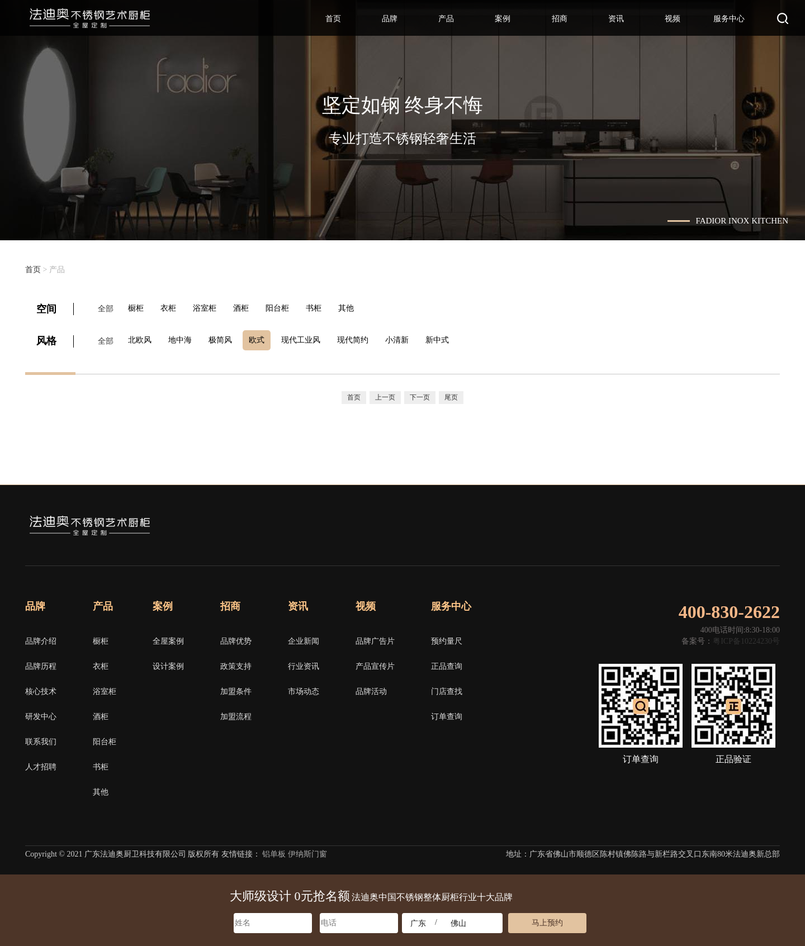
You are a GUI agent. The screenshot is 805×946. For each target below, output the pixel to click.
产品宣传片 (375, 663)
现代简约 (366, 338)
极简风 (227, 338)
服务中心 (729, 19)
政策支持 (236, 663)
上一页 (385, 393)
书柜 (327, 308)
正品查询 (446, 663)
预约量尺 (446, 638)
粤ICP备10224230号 (746, 638)
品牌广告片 (375, 638)
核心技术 (40, 688)
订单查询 (446, 713)
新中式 (455, 338)
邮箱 (774, 522)
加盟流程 (236, 713)
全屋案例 (168, 638)
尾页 (451, 393)
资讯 (616, 19)
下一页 (420, 393)
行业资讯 (303, 663)
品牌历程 (40, 663)
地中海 (184, 338)
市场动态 (303, 688)
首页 (333, 19)
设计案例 (168, 663)
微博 (733, 522)
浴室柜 (211, 308)
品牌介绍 (40, 638)
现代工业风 (312, 338)
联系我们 (40, 738)
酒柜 (250, 308)
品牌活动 (371, 688)
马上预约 (547, 923)
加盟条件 (236, 688)
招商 (559, 19)
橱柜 (138, 308)
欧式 (265, 338)
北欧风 (142, 338)
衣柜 (173, 308)
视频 (672, 19)
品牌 (389, 19)
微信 (693, 522)
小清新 (412, 338)
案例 (502, 19)
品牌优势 (236, 638)
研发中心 (40, 713)
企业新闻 (303, 638)
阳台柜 (288, 308)
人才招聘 (40, 763)
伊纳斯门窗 (307, 851)
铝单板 (274, 851)
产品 (446, 19)
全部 (105, 308)
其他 (362, 308)
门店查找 (446, 688)
